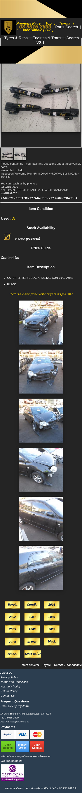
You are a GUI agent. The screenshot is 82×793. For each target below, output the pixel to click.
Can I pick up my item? (14, 706)
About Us (6, 672)
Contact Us (7, 695)
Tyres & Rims (16, 38)
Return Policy (8, 691)
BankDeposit (8, 746)
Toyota (46, 665)
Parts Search (67, 27)
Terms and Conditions (14, 682)
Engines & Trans (47, 38)
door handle (74, 665)
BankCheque (37, 746)
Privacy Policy (9, 677)
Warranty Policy (10, 686)
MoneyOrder (22, 746)
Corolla (59, 665)
